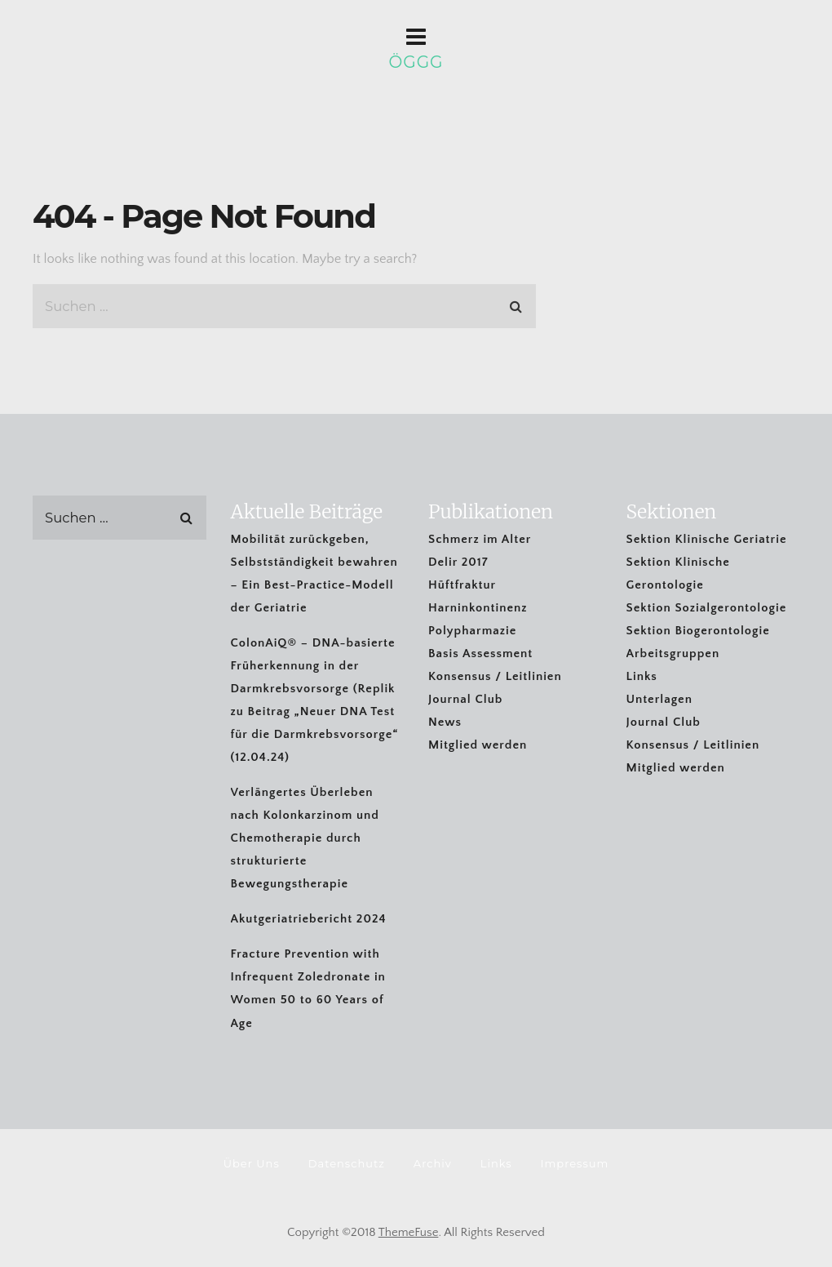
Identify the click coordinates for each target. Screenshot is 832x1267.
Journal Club (465, 699)
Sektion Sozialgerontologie (706, 608)
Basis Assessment (480, 653)
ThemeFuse (408, 1232)
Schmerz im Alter (479, 539)
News (445, 722)
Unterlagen (659, 699)
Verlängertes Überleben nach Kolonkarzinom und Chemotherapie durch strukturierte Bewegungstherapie (305, 838)
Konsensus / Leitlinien (495, 676)
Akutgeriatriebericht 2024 (309, 919)
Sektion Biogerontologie (698, 631)
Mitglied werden (477, 745)
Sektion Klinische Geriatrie (706, 539)
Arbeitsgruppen (673, 653)
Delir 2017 (458, 562)
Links (641, 676)
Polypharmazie (472, 631)
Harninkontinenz (477, 608)
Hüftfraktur (462, 585)
